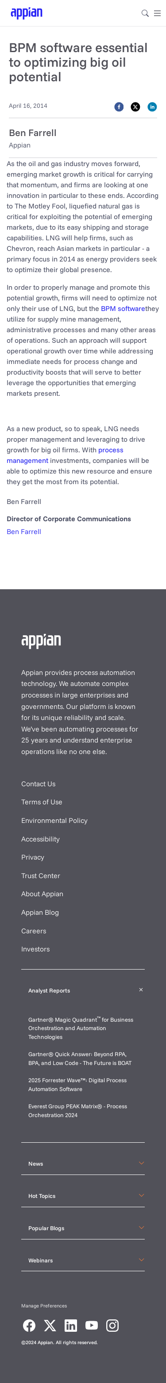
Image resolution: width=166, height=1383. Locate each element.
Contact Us (38, 783)
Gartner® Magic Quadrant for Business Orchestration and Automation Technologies (80, 1028)
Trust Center (40, 875)
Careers (33, 930)
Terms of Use (41, 801)
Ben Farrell (24, 531)
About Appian (42, 893)
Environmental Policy (54, 820)
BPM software (123, 308)
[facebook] (119, 106)
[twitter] (135, 106)
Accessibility (40, 838)
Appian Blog (40, 912)
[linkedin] (152, 106)
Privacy (32, 857)
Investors (35, 948)
